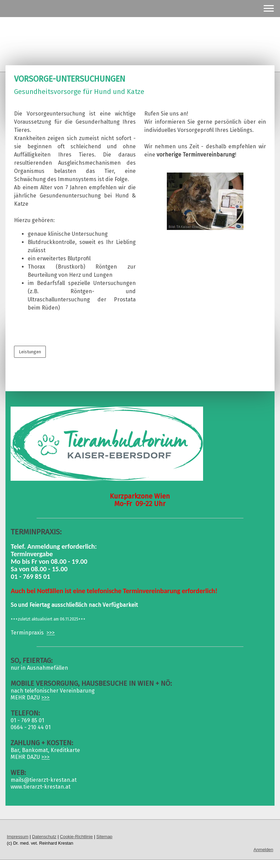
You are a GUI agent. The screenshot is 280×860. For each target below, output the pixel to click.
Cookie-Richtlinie (76, 836)
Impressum (17, 836)
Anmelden (263, 849)
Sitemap (104, 836)
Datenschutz (44, 836)
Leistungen (30, 351)
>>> (50, 632)
